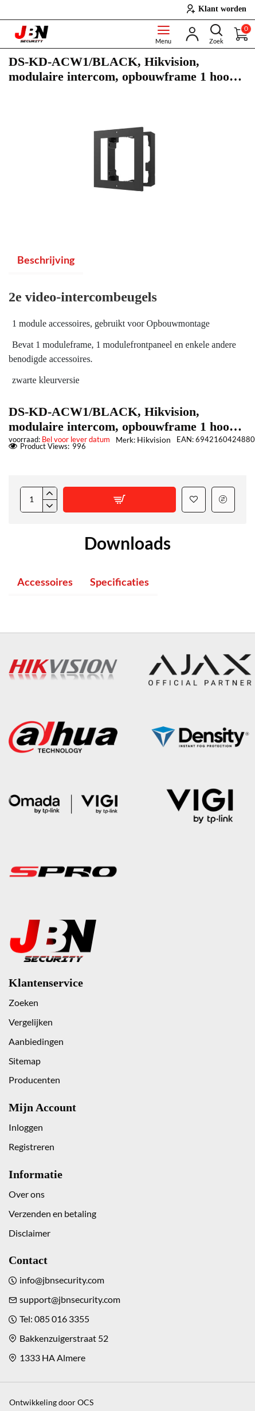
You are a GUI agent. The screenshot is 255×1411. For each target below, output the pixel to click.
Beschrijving (45, 259)
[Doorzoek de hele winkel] (216, 34)
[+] (49, 493)
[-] (49, 505)
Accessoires (45, 581)
